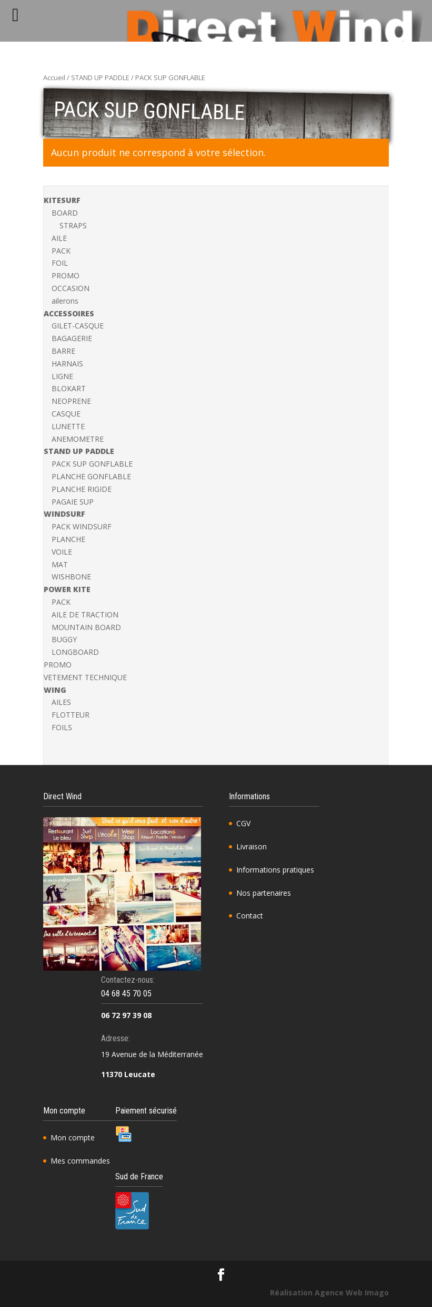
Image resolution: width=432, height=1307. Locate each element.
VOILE (62, 552)
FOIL (60, 263)
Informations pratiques (275, 870)
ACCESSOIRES (69, 313)
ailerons (65, 301)
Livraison (251, 846)
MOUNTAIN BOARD (86, 627)
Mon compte (73, 1137)
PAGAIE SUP (73, 502)
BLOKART (69, 388)
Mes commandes (80, 1161)
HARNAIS (67, 364)
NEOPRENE (71, 401)
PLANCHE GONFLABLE (91, 476)
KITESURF (62, 200)
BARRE (63, 351)
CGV (243, 823)
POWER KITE (67, 589)
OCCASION (70, 288)
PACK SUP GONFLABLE (92, 464)
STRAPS (73, 225)
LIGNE (62, 376)
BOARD (65, 213)
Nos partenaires (263, 893)
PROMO (65, 275)
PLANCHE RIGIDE (82, 489)
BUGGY (64, 639)
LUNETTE (68, 426)
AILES (61, 702)
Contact (249, 916)
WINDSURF (64, 514)
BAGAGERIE (72, 338)
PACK (61, 251)
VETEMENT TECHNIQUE (85, 677)
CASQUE (66, 414)
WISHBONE (71, 577)
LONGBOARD (75, 652)
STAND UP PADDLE (100, 77)
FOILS (62, 727)
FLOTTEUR (70, 715)
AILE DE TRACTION (85, 614)
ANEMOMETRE (78, 439)
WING (55, 690)
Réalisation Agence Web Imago (329, 1292)
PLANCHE (68, 539)
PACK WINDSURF (82, 526)
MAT (60, 564)
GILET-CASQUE (78, 326)
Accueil (54, 77)
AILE (59, 238)
